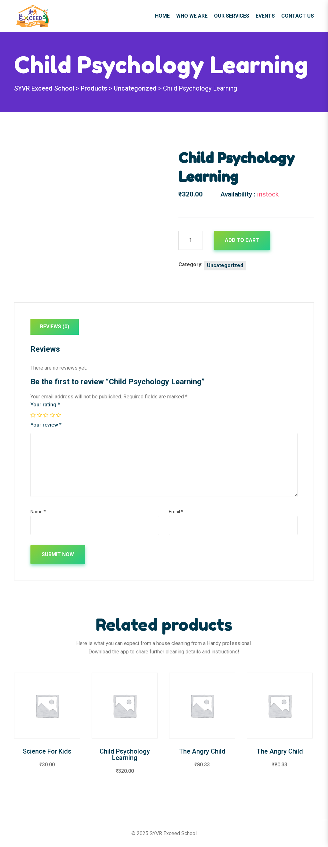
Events (265, 16)
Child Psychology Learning (125, 754)
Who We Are (192, 16)
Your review (46, 425)
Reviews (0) (54, 327)
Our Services (231, 16)
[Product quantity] (190, 240)
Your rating (45, 405)
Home (162, 16)
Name (38, 511)
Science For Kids (47, 751)
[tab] (54, 328)
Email (176, 511)
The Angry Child (202, 751)
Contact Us (297, 16)
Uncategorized (225, 265)
